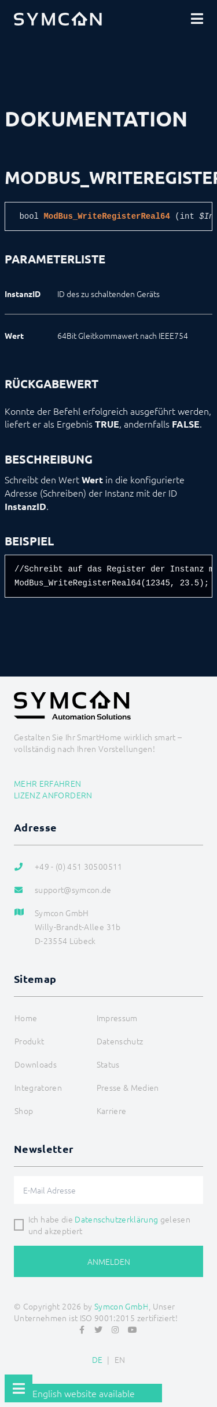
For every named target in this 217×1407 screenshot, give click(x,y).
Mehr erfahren (48, 783)
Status (108, 1064)
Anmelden (108, 1261)
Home (25, 1017)
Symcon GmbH (121, 1306)
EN (120, 1359)
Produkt (29, 1041)
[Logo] (58, 19)
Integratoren (38, 1087)
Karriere (112, 1110)
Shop (23, 1110)
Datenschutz (120, 1041)
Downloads (35, 1064)
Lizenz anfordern (53, 795)
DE (97, 1359)
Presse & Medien (128, 1087)
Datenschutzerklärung (116, 1219)
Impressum (117, 1017)
